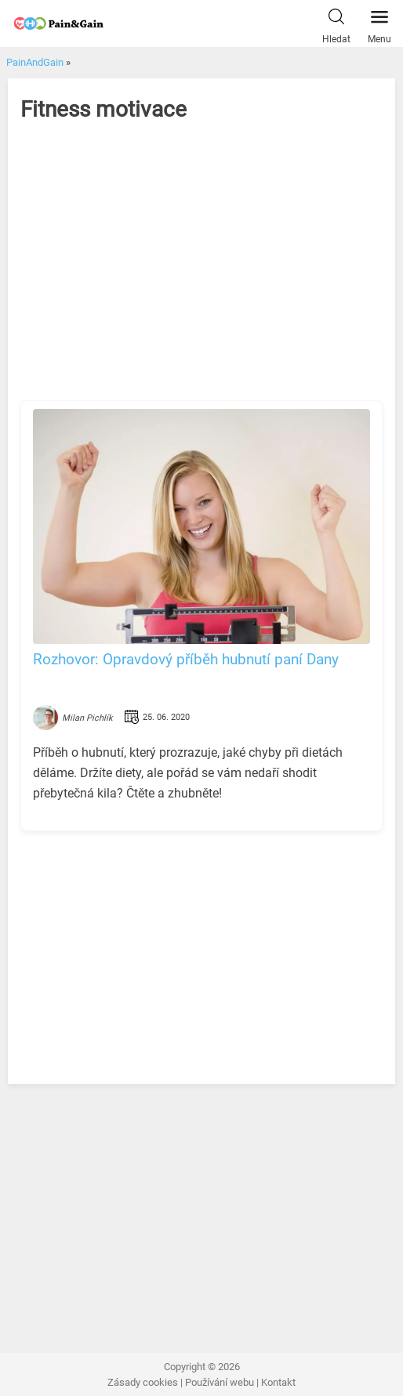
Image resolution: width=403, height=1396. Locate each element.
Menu (379, 23)
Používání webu (219, 1382)
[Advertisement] (202, 274)
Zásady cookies (142, 1382)
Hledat (336, 23)
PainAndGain (35, 62)
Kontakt (278, 1382)
